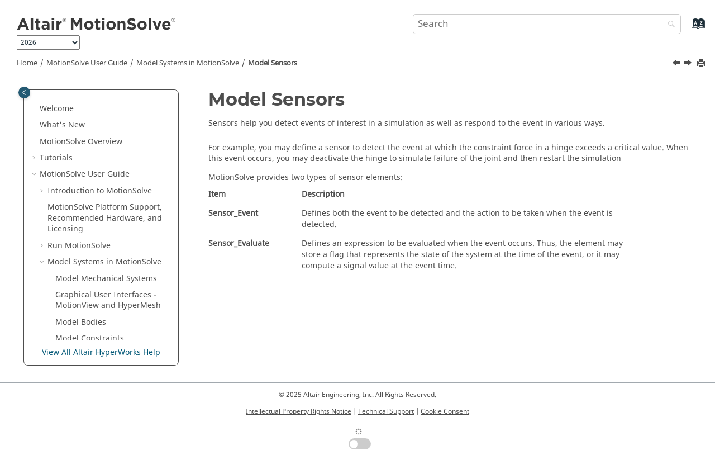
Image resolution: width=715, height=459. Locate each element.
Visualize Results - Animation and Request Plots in (101, 320)
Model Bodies (80, 156)
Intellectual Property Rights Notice (298, 411)
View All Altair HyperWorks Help (101, 352)
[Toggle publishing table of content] (24, 92)
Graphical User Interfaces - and (108, 133)
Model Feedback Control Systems (100, 243)
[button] (43, 95)
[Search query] (547, 24)
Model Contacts (84, 205)
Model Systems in (187, 63)
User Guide (86, 63)
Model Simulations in (87, 287)
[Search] (668, 25)
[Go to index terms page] (686, 29)
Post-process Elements (97, 265)
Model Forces (80, 189)
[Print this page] (702, 63)
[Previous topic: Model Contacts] (677, 64)
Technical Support (386, 411)
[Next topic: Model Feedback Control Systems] (688, 64)
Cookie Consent (445, 411)
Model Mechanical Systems (106, 112)
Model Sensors (272, 63)
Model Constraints (89, 172)
